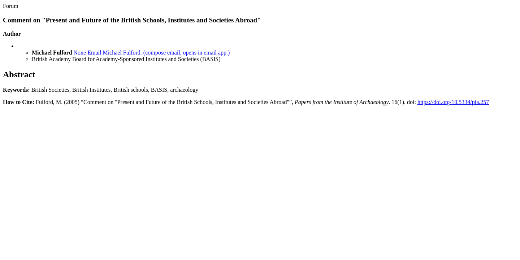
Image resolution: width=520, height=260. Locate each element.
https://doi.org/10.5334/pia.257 (453, 102)
